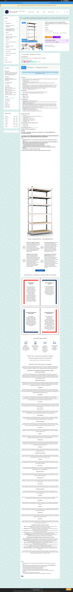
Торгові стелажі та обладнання (11, 49)
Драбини (7, 32)
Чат (68, 589)
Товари (6, 21)
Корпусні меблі (8, 51)
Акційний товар (8, 23)
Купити (48, 37)
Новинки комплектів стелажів (11, 53)
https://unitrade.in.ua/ (34, 127)
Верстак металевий (9, 34)
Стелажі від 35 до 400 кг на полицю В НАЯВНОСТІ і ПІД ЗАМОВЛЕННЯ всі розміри (10, 29)
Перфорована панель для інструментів (10, 26)
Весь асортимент (40, 270)
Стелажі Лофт (8, 55)
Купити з (56, 37)
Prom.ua (41, 589)
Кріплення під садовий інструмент (9, 47)
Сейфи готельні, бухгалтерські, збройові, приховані (11, 37)
